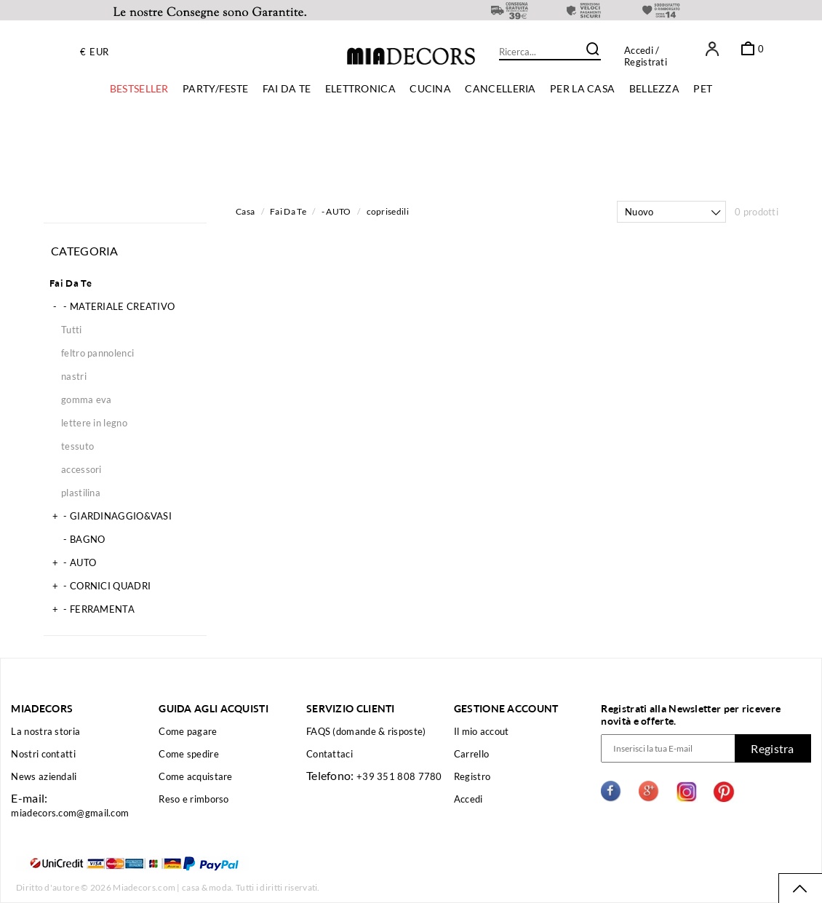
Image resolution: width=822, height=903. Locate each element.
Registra (772, 748)
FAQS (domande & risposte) (366, 731)
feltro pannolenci (97, 353)
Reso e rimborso (194, 799)
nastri (74, 376)
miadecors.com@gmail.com (70, 813)
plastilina (80, 492)
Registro (472, 776)
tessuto (77, 446)
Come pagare (188, 731)
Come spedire (189, 754)
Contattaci (329, 754)
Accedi (638, 50)
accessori (81, 469)
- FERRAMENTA (92, 609)
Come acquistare (196, 776)
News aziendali (43, 776)
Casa (245, 211)
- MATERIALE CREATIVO (112, 306)
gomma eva (86, 399)
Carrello (471, 754)
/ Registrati (645, 56)
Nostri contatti (43, 754)
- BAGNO (77, 539)
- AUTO (72, 562)
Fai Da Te (70, 283)
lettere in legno (94, 423)
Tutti (71, 329)
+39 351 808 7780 (399, 776)
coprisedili (388, 211)
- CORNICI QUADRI (100, 586)
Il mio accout (481, 731)
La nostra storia (45, 731)
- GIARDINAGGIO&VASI (110, 516)
